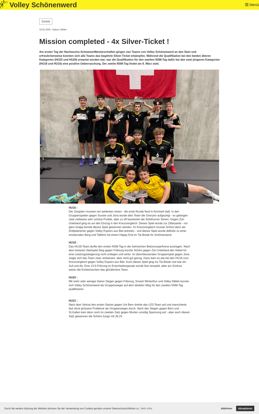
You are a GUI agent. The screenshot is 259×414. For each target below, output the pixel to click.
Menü (252, 5)
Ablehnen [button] (226, 408)
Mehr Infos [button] (146, 408)
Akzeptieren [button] (245, 408)
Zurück (45, 21)
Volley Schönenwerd (43, 5)
